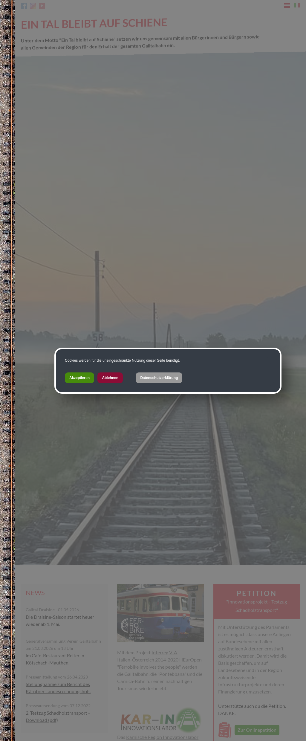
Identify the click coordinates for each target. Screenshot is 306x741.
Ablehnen (110, 378)
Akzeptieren (79, 378)
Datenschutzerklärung (159, 378)
